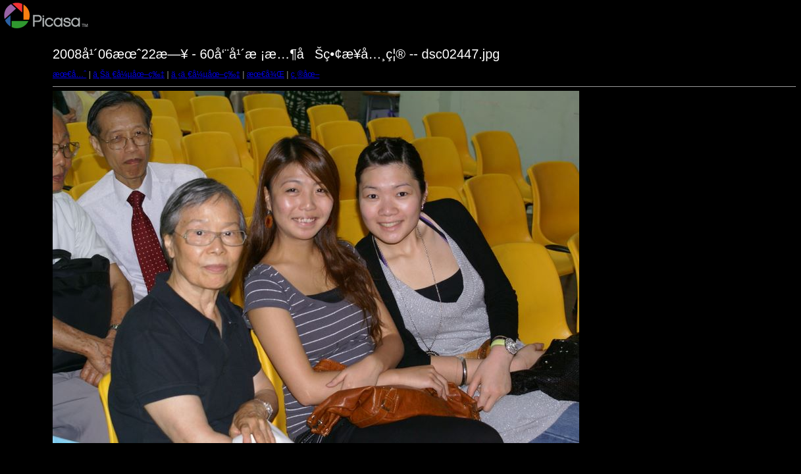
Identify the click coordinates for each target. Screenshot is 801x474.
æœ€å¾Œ (265, 74)
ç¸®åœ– (305, 74)
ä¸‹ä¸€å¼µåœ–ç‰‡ (205, 74)
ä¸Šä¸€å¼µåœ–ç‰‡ (129, 74)
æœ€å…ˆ (69, 74)
